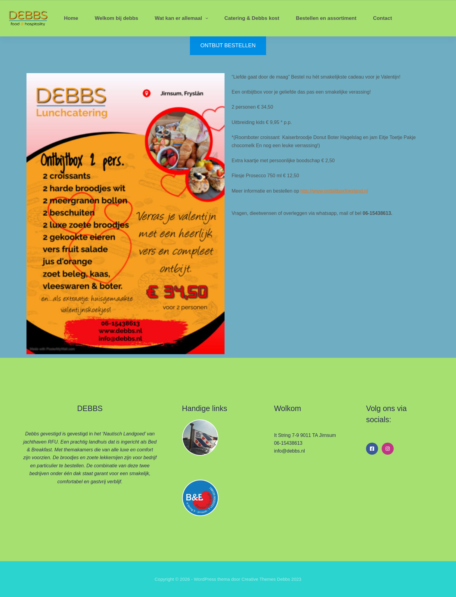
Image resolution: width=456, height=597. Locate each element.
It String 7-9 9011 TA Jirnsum (305, 435)
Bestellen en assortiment (326, 18)
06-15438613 (288, 443)
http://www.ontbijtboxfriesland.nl (334, 190)
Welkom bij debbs (116, 18)
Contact (382, 18)
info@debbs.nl (289, 450)
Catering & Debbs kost (252, 18)
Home (71, 18)
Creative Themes (258, 579)
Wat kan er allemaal (182, 18)
